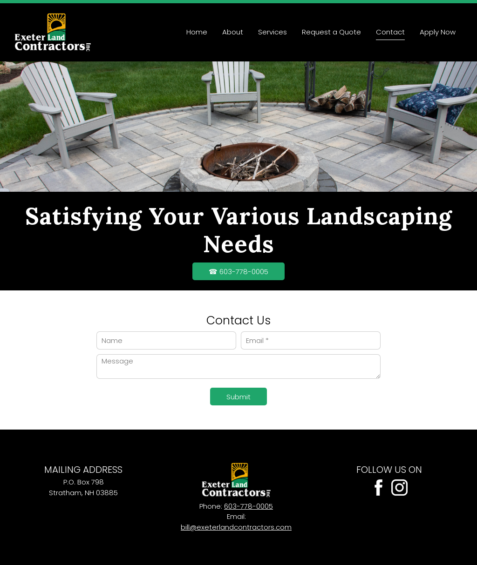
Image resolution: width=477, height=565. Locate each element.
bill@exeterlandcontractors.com (236, 527)
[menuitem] (196, 32)
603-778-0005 (248, 506)
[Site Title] (52, 32)
